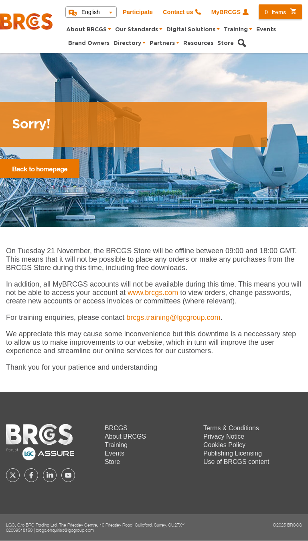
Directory (127, 43)
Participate (138, 12)
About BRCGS (86, 30)
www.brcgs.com (153, 293)
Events (266, 30)
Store (225, 43)
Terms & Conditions (231, 428)
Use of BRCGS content (236, 461)
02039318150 (19, 530)
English (90, 12)
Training (236, 30)
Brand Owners (88, 43)
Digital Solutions (190, 30)
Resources (198, 43)
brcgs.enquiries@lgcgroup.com (65, 530)
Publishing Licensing (232, 453)
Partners (162, 43)
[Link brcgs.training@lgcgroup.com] (173, 317)
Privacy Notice (223, 436)
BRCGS (116, 428)
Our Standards (136, 30)
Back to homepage (39, 169)
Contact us (178, 12)
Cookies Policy (224, 444)
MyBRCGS (226, 12)
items (275, 11)
